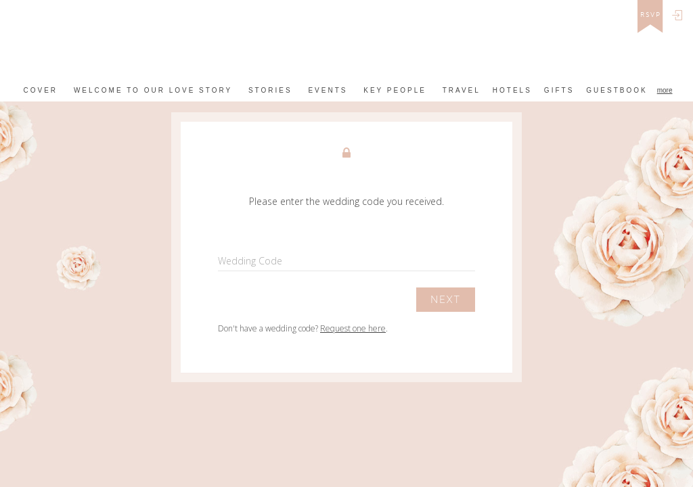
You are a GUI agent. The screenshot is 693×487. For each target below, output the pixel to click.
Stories (270, 90)
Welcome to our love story (153, 90)
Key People (394, 90)
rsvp (650, 15)
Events (327, 90)
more (665, 90)
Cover (41, 90)
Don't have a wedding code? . (303, 328)
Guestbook (616, 90)
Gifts (559, 90)
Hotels (512, 90)
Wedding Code (250, 260)
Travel (461, 90)
